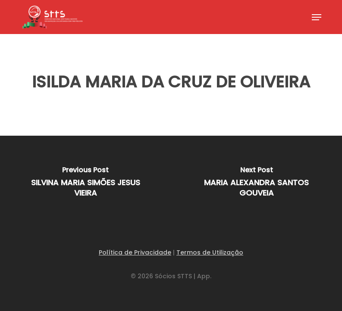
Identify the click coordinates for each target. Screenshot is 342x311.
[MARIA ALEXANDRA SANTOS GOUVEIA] (256, 184)
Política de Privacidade (135, 252)
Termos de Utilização (209, 252)
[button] (316, 17)
